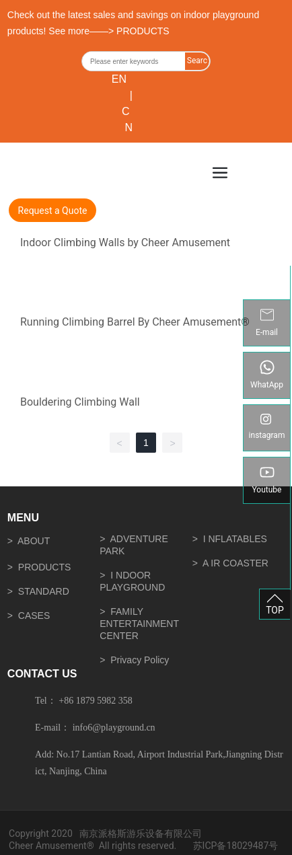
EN (119, 79)
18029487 (247, 845)
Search (197, 63)
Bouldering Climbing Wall (80, 402)
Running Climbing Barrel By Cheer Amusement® (135, 321)
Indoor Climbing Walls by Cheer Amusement (125, 242)
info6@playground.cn (114, 727)
